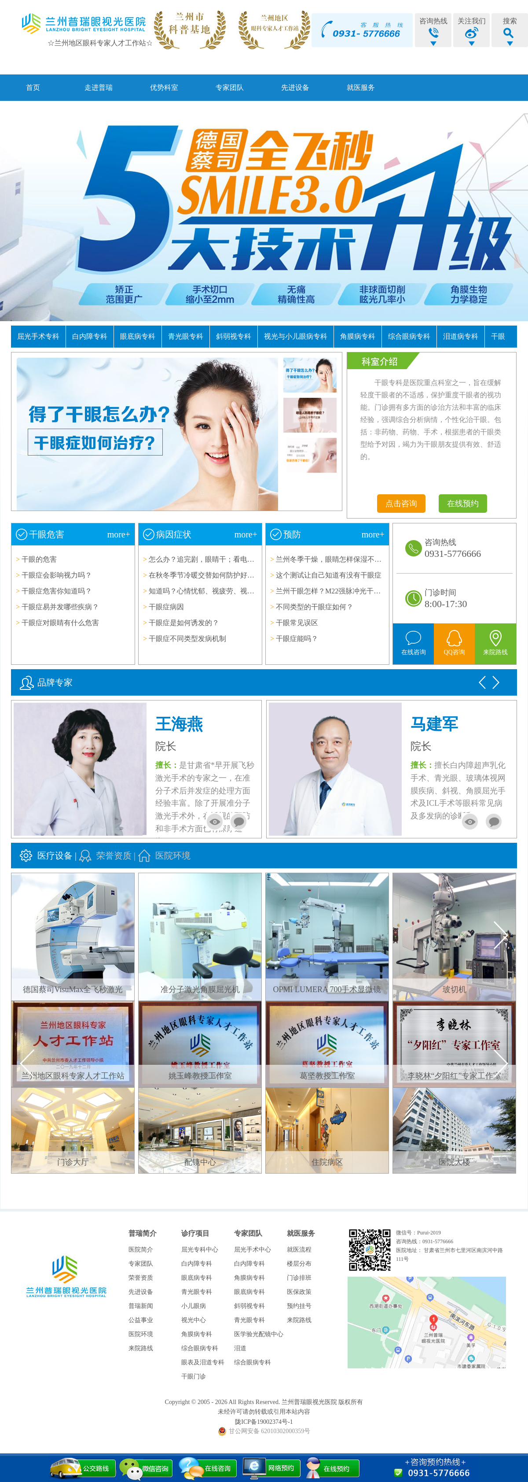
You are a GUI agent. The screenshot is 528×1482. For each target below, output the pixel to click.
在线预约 (463, 503)
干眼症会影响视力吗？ (57, 575)
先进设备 (295, 87)
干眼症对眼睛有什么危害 (60, 622)
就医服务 (361, 87)
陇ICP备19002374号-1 (264, 1422)
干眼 (498, 336)
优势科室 (164, 87)
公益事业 (140, 1320)
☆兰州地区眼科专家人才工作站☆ (100, 43)
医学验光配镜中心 (258, 1334)
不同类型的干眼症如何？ (314, 607)
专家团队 (230, 87)
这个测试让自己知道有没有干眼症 (328, 575)
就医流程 (299, 1249)
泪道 (240, 1348)
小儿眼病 (193, 1306)
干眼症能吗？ (297, 638)
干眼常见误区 (297, 622)
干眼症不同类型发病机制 (187, 638)
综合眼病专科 (409, 336)
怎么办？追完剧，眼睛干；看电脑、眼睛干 (215, 559)
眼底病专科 (137, 336)
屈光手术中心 (252, 1249)
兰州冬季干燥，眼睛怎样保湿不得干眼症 (339, 559)
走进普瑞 (98, 87)
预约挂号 (299, 1306)
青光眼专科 (185, 336)
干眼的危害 (39, 559)
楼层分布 (299, 1263)
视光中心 (193, 1320)
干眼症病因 (166, 607)
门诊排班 (299, 1278)
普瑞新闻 (140, 1306)
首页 (33, 87)
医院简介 (140, 1249)
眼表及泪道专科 (202, 1362)
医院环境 (173, 855)
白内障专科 (89, 336)
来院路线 (140, 1348)
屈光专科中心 (199, 1249)
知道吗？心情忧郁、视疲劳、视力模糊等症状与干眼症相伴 (240, 591)
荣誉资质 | (117, 855)
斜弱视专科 (233, 336)
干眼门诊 (193, 1376)
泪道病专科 (460, 336)
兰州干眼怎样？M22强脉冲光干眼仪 (332, 591)
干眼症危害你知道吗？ (57, 591)
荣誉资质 (140, 1278)
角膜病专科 (357, 336)
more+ (118, 534)
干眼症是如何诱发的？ (184, 622)
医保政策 (299, 1292)
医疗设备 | (58, 855)
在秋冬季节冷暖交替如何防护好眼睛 (205, 575)
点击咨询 (401, 503)
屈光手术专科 (38, 336)
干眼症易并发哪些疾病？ (60, 607)
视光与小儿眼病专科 (295, 336)
